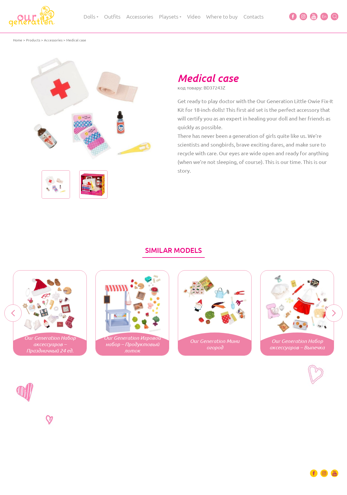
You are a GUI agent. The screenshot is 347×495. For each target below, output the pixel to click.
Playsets (168, 16)
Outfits (112, 16)
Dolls (89, 16)
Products (33, 40)
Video (193, 16)
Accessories (139, 16)
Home (17, 40)
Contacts (253, 16)
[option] (93, 109)
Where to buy (222, 16)
